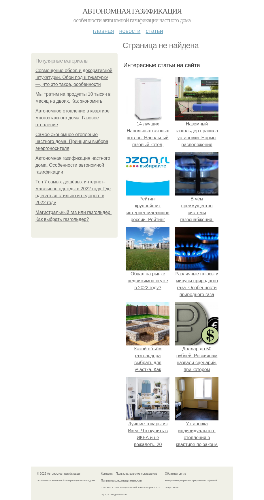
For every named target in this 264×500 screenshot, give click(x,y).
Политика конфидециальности (121, 480)
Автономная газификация (131, 11)
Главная (103, 31)
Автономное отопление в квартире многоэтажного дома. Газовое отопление (72, 117)
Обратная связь (175, 473)
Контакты (107, 473)
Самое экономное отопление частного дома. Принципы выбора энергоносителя (71, 141)
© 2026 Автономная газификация (59, 473)
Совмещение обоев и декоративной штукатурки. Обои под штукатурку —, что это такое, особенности (73, 77)
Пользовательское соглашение (136, 473)
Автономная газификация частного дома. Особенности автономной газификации (72, 165)
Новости (129, 31)
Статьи (154, 31)
